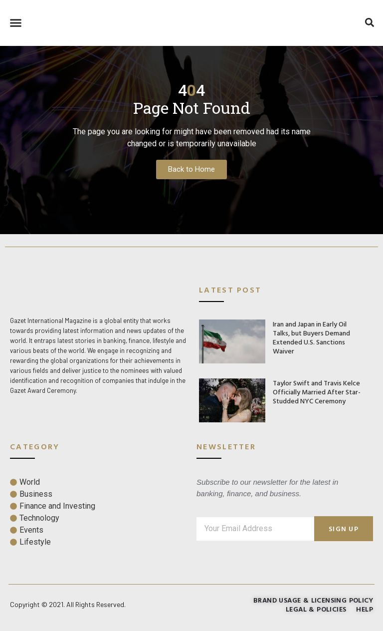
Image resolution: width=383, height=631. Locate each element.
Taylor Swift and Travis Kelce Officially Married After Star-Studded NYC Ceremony (317, 391)
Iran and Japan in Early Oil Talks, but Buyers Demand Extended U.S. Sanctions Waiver (311, 337)
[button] (15, 22)
